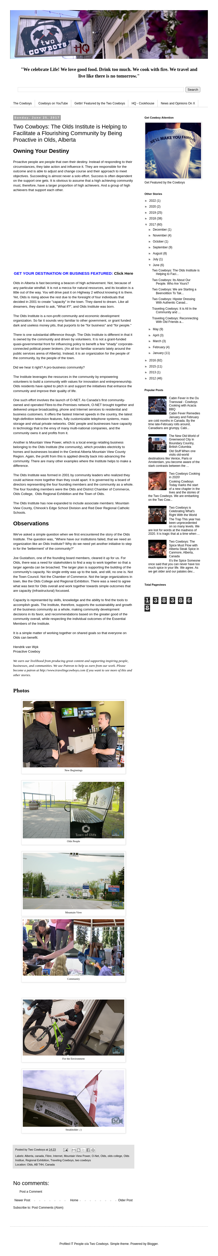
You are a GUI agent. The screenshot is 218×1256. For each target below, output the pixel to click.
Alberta (29, 1155)
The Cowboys (22, 103)
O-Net (95, 1155)
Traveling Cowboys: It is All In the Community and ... (174, 310)
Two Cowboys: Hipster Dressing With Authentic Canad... (173, 300)
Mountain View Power (45, 442)
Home (74, 1200)
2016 (153, 360)
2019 (153, 212)
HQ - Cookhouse (143, 103)
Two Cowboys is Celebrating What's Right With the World (183, 511)
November (160, 235)
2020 (153, 206)
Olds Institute (29, 316)
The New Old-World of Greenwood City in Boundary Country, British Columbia (184, 441)
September (161, 247)
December (160, 229)
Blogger (152, 1244)
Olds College (22, 494)
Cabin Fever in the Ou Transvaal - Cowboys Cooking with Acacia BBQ (184, 403)
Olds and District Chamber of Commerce (99, 489)
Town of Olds (94, 494)
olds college (115, 1155)
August (158, 253)
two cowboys (83, 1160)
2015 (153, 366)
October (159, 241)
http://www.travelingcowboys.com (62, 670)
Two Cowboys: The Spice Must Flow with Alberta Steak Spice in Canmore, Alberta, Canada (184, 549)
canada (39, 1155)
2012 (153, 378)
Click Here (123, 273)
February (159, 347)
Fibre (48, 1155)
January (159, 353)
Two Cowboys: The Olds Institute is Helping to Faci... (175, 272)
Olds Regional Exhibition (53, 494)
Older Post (125, 1200)
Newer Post (22, 1200)
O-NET (75, 400)
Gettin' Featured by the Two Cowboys (100, 103)
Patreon (68, 666)
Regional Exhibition (37, 1160)
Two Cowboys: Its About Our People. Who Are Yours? (171, 281)
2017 (153, 224)
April (156, 335)
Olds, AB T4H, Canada (41, 1164)
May (156, 329)
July (156, 259)
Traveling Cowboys (62, 1160)
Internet (58, 1155)
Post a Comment (31, 1191)
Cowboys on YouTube (53, 103)
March (157, 341)
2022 (153, 200)
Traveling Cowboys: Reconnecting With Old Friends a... (175, 320)
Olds (103, 1155)
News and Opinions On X (178, 103)
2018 (153, 218)
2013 (153, 372)
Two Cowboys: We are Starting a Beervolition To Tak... (174, 291)
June (156, 265)
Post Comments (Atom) (47, 1207)
